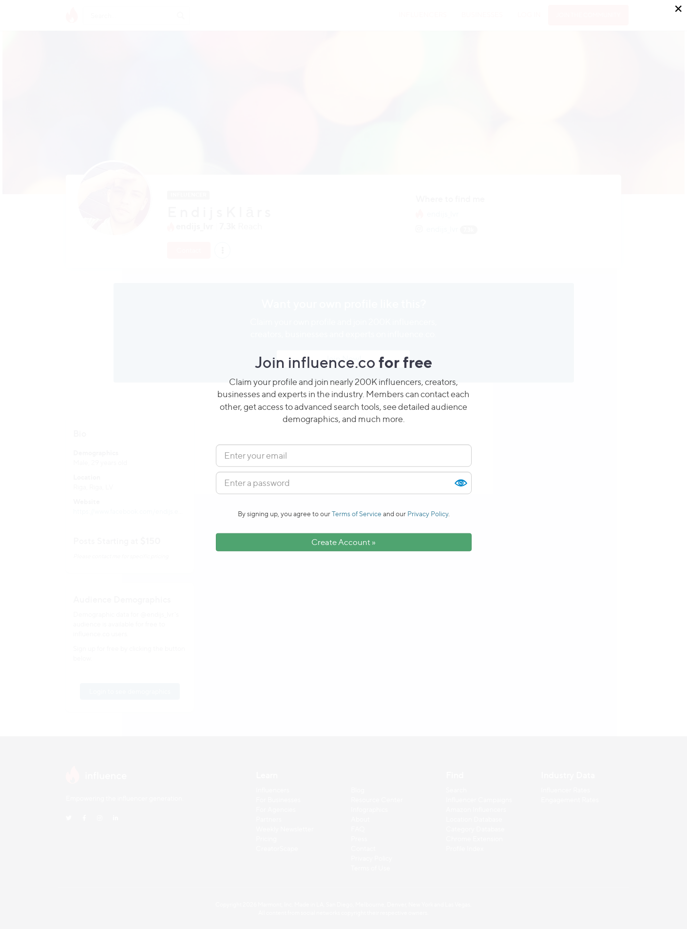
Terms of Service (357, 513)
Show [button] (460, 483)
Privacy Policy (427, 513)
